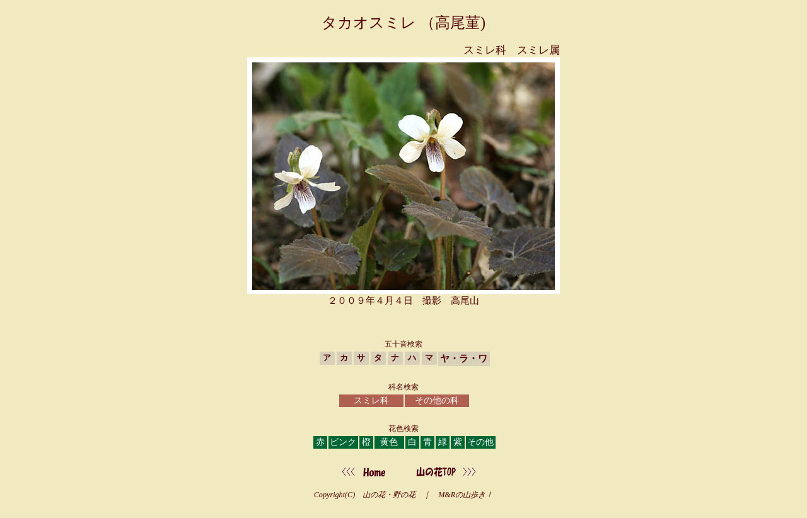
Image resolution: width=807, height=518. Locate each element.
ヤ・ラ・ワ (463, 358)
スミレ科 (371, 400)
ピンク (343, 442)
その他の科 (437, 400)
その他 (480, 442)
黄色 (389, 442)
